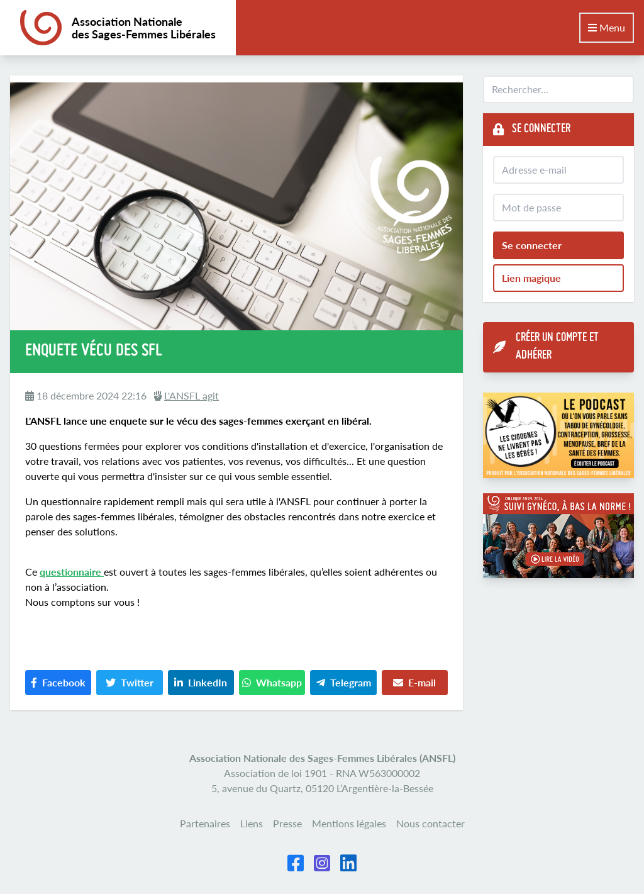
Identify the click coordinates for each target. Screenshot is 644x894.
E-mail (414, 682)
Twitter (129, 682)
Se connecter (532, 245)
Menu (606, 27)
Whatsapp (272, 682)
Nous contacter (430, 823)
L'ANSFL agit (191, 395)
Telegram (343, 682)
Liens (251, 823)
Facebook (58, 682)
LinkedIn (200, 682)
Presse (287, 823)
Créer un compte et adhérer (546, 347)
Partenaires (205, 823)
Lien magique (531, 278)
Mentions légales (349, 823)
